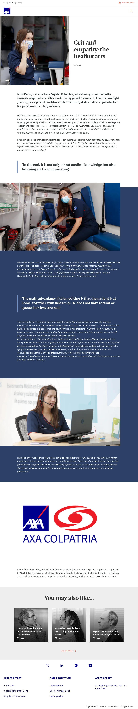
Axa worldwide (128, 3)
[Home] (7, 11)
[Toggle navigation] (131, 11)
